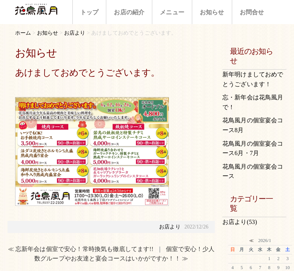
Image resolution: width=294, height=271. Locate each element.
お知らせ (212, 12)
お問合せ (252, 12)
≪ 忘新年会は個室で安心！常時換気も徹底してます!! (81, 249)
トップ (89, 12)
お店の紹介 (129, 12)
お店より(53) (239, 222)
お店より (170, 227)
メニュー (172, 12)
